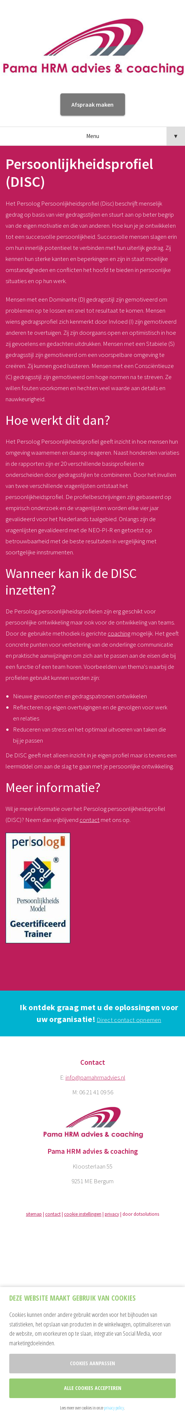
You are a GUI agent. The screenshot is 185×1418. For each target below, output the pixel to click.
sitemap (34, 1214)
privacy (112, 1214)
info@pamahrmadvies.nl (95, 1077)
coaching (119, 633)
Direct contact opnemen (129, 1020)
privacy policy (114, 1407)
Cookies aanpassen (92, 1363)
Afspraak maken (92, 104)
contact (90, 820)
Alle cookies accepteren (92, 1387)
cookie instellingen (82, 1214)
